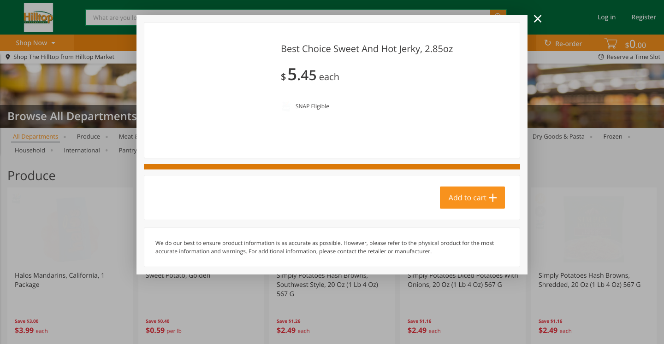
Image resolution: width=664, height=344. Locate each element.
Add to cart (467, 249)
